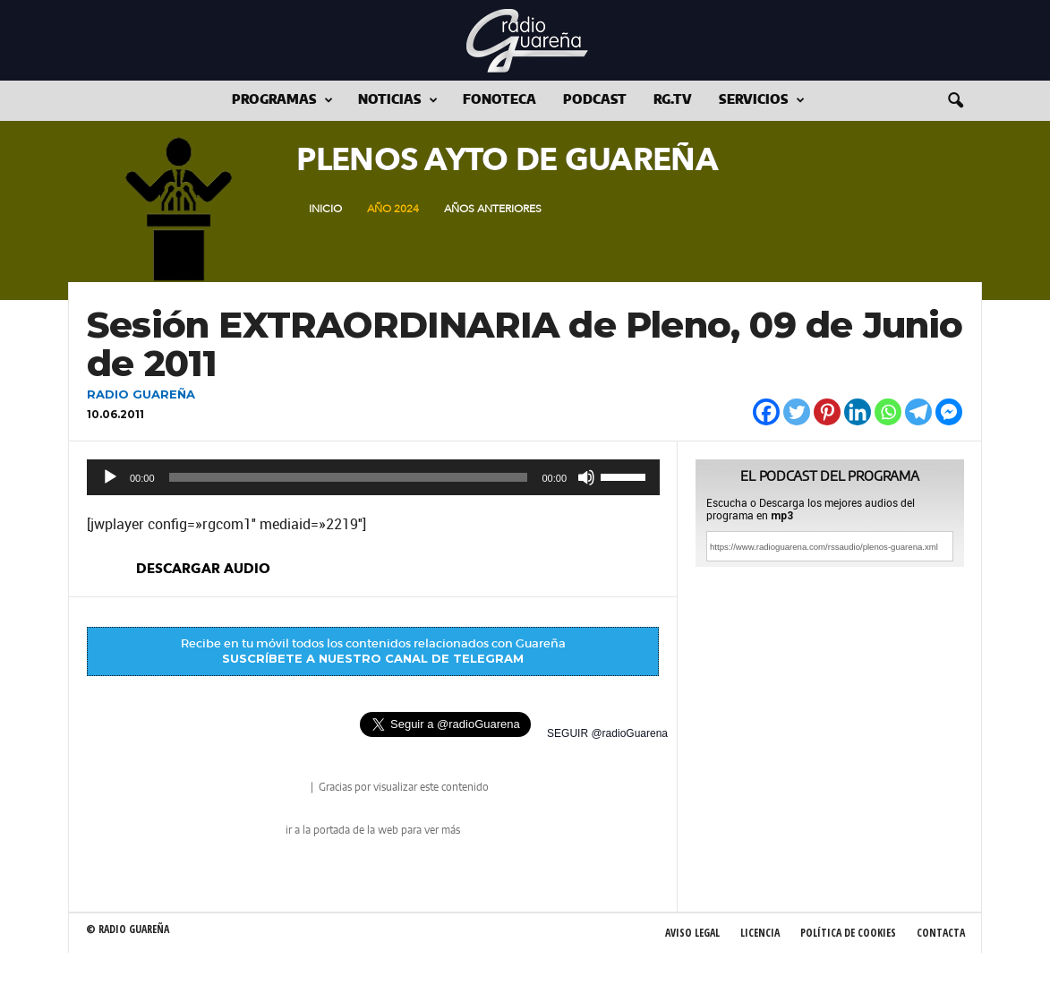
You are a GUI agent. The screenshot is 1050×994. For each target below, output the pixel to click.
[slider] (348, 477)
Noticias (398, 101)
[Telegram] (918, 411)
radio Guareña (283, 788)
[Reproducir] (110, 477)
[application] (373, 477)
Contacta (941, 932)
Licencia (760, 932)
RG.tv (672, 100)
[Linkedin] (857, 411)
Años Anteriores (493, 208)
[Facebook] (766, 411)
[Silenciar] (586, 477)
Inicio (325, 208)
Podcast (595, 100)
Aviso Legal (692, 932)
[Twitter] (796, 411)
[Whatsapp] (888, 411)
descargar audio (203, 569)
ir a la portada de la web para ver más (373, 830)
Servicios (762, 101)
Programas (282, 101)
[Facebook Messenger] (948, 411)
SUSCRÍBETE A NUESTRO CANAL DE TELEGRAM (373, 658)
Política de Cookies (848, 932)
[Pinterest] (827, 411)
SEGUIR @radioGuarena (607, 733)
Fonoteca (499, 100)
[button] (955, 101)
